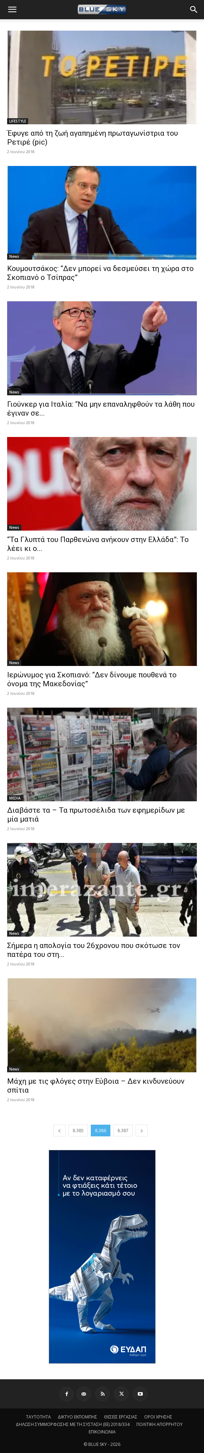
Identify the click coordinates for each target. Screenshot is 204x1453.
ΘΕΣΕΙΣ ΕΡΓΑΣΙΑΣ (120, 1417)
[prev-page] (59, 1130)
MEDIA (15, 798)
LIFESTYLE (17, 121)
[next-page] (142, 1130)
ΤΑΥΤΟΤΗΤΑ (38, 1417)
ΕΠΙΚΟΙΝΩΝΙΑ (102, 1432)
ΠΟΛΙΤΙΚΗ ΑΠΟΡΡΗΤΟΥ (159, 1424)
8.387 (123, 1130)
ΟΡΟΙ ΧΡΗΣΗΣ (158, 1417)
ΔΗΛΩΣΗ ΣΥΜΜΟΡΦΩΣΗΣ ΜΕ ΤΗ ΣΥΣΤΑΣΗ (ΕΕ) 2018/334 (73, 1424)
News (14, 256)
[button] (12, 9)
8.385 (78, 1130)
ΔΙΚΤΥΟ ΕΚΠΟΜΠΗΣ (77, 1417)
